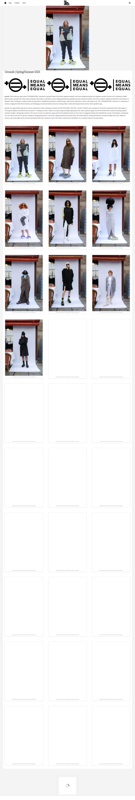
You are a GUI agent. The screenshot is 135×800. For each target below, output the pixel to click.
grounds (7, 96)
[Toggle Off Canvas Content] (5, 3)
